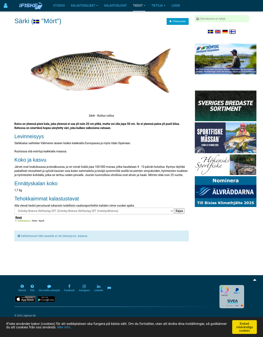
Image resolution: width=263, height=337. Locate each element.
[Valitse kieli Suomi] (232, 31)
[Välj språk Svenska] (211, 31)
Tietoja (158, 5)
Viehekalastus (23, 221)
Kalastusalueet (84, 5)
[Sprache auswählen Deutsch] (225, 31)
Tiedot (139, 5)
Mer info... (65, 327)
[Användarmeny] (5, 5)
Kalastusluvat (115, 5)
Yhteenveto (177, 21)
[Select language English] (218, 31)
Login (176, 5)
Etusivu (59, 5)
